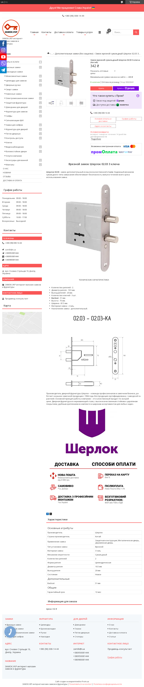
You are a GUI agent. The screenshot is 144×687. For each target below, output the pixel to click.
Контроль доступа (14, 138)
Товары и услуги (84, 32)
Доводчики (80, 624)
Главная (34, 32)
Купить (101, 88)
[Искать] (136, 32)
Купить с (125, 88)
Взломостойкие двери (16, 151)
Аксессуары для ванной (17, 160)
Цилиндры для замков (16, 80)
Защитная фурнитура (16, 102)
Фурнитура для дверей (17, 129)
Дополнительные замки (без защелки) (74, 53)
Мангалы (10, 164)
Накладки (45, 636)
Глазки (78, 628)
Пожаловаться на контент (80, 684)
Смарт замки (12, 89)
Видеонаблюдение (15, 147)
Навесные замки (14, 93)
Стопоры (79, 636)
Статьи (112, 636)
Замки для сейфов (14, 125)
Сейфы (9, 116)
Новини (7, 172)
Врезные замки (13, 67)
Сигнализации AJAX (15, 120)
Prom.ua (85, 681)
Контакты (46, 32)
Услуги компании (14, 155)
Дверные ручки (13, 85)
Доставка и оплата (63, 32)
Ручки (43, 632)
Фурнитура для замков (16, 111)
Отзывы (7, 176)
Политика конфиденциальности (108, 684)
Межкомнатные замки (16, 76)
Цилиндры (45, 624)
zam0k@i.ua (10, 249)
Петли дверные (13, 133)
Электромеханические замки (20, 98)
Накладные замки (14, 71)
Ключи (9, 142)
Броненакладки (48, 628)
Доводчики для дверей (17, 107)
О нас (6, 168)
